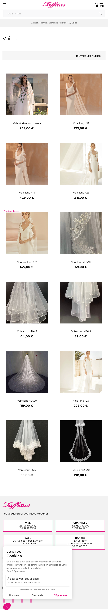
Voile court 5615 (27, 470)
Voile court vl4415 (27, 331)
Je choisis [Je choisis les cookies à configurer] (37, 595)
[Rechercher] (54, 13)
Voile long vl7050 (27, 400)
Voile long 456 (81, 123)
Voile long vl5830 (81, 262)
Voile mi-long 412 (27, 262)
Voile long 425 (81, 192)
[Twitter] (31, 600)
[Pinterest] (22, 600)
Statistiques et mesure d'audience (24, 582)
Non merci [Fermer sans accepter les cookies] (14, 595)
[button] (7, 606)
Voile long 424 (81, 400)
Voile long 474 (27, 192)
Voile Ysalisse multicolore (27, 123)
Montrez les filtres (86, 56)
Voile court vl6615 (81, 331)
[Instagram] (4, 600)
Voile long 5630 (81, 470)
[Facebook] (13, 600)
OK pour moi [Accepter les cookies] (60, 595)
